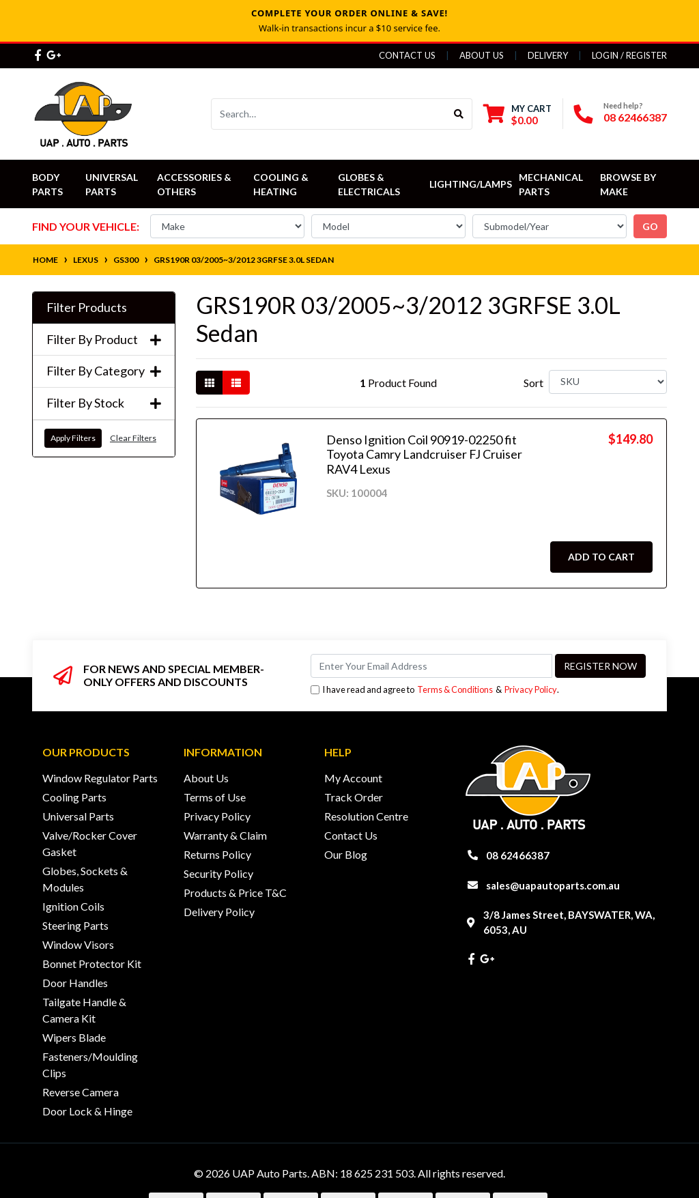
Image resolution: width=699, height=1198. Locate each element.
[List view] (236, 383)
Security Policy (218, 873)
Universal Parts (112, 184)
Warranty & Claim (225, 835)
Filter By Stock (103, 403)
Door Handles (75, 982)
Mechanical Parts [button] (552, 184)
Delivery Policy (219, 911)
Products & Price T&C (235, 892)
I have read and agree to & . (435, 689)
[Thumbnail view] (209, 383)
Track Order (353, 796)
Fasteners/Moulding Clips (90, 1064)
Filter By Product (103, 339)
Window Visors (78, 944)
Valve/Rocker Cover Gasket (89, 843)
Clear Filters (133, 438)
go (650, 226)
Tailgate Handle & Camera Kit (84, 1010)
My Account (353, 777)
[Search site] (459, 114)
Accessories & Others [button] (195, 184)
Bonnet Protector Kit (91, 963)
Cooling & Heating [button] (282, 184)
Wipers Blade (74, 1037)
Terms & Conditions (455, 689)
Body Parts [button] (47, 184)
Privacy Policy (530, 689)
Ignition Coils (73, 906)
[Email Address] (431, 666)
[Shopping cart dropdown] (517, 114)
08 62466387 (635, 117)
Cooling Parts (74, 796)
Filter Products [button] (86, 307)
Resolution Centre (366, 816)
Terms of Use (215, 796)
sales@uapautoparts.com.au (553, 885)
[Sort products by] (608, 382)
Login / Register (629, 55)
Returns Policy (217, 854)
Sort (533, 382)
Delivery (548, 55)
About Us (481, 55)
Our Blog (345, 854)
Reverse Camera (80, 1091)
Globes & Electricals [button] (369, 184)
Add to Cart (601, 556)
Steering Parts (75, 925)
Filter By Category (103, 371)
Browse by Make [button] (629, 184)
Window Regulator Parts (100, 777)
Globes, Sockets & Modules (85, 879)
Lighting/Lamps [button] (470, 184)
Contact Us (407, 55)
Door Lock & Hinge (87, 1110)
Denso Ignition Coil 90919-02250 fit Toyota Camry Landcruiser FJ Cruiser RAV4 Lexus (424, 454)
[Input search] (328, 114)
